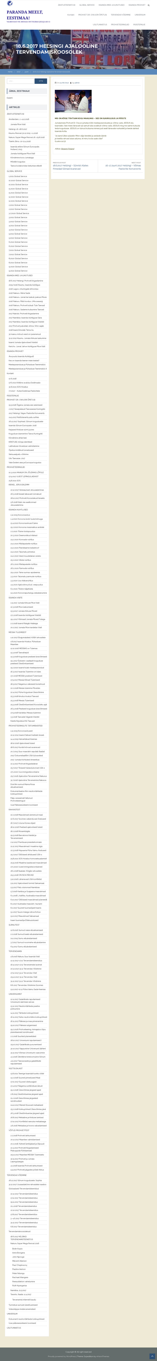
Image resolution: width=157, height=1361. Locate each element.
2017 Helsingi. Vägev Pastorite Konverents (26, 413)
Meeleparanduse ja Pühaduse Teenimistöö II (28, 369)
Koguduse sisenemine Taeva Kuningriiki (26, 434)
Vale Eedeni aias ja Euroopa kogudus (25, 462)
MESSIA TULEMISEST (17, 632)
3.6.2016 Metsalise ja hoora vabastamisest (29, 1126)
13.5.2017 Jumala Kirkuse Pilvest (24, 611)
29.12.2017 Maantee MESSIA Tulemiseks (27, 1155)
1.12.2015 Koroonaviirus (20, 515)
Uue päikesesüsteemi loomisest (22, 1323)
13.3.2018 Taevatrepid (20, 653)
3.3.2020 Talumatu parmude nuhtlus (26, 576)
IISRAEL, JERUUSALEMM (19, 485)
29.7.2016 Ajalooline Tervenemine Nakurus (29, 776)
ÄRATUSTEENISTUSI (66, 5)
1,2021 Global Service (18, 176)
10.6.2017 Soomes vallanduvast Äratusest (28, 819)
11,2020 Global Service (18, 189)
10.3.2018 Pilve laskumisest (22, 607)
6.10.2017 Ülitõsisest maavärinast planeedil (29, 900)
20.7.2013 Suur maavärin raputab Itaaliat (28, 751)
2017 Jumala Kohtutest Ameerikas (25, 760)
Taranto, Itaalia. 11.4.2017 (21, 1294)
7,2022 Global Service (18, 254)
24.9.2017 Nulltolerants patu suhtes (24, 417)
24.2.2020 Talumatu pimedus (23, 552)
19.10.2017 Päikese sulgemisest (24, 1025)
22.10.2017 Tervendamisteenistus (24, 1210)
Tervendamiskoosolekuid (19, 1231)
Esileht (10, 98)
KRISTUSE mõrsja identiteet (20, 442)
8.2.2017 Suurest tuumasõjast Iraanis (26, 908)
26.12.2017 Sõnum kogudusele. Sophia (25, 1180)
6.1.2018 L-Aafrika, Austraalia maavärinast (28, 896)
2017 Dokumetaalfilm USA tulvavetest (27, 755)
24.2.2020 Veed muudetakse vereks (26, 556)
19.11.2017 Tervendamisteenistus (24, 1202)
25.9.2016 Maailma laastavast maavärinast (29, 863)
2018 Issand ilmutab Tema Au (21, 330)
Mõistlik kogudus (18, 162)
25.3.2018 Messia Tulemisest (22, 700)
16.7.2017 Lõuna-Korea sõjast (23, 823)
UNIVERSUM (140, 15)
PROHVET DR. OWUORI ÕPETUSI (92, 15)
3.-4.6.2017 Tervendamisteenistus (25, 1218)
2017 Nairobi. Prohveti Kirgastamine (24, 314)
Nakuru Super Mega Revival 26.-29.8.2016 (27, 137)
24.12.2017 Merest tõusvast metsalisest (27, 1105)
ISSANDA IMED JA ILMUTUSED (111, 5)
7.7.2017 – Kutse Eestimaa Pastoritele (24, 391)
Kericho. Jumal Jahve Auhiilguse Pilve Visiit (27, 346)
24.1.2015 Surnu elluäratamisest (24, 938)
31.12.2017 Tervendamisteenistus (24, 1223)
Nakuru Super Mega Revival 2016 (25, 1243)
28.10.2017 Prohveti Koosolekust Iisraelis (28, 498)
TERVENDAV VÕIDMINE (121, 15)
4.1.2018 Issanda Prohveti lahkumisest (26, 1166)
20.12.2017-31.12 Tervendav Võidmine (26, 969)
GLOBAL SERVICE (87, 5)
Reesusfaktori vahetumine (23, 1281)
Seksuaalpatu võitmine (18, 454)
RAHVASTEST (14, 810)
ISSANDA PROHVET (137, 5)
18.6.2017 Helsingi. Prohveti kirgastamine (26, 281)
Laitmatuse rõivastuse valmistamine (24, 446)
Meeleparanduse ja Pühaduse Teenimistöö (27, 365)
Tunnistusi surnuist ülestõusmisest (23, 1305)
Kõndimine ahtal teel (18, 438)
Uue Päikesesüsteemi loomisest (24, 805)
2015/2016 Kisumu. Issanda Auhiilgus (24, 285)
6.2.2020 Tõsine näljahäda (22, 589)
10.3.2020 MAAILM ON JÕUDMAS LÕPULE (26, 472)
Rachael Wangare (20, 1277)
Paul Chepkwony (19, 1265)
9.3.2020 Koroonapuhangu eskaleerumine (29, 593)
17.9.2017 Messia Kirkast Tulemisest (25, 680)
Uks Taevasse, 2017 (17, 458)
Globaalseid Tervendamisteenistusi (24, 1189)
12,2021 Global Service (18, 201)
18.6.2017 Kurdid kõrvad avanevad (25, 747)
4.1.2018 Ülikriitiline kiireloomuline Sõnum (28, 1057)
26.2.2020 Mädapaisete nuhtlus (24, 564)
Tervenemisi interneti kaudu (24, 1300)
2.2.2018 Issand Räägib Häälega (24, 623)
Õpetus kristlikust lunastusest (21, 450)
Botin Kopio (17, 1249)
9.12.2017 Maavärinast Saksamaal (25, 916)
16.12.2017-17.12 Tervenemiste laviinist (26, 965)
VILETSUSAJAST (16, 1068)
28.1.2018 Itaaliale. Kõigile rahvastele (26, 871)
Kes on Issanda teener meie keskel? (24, 360)
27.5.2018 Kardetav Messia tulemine (26, 713)
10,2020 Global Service (18, 180)
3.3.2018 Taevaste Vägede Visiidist (25, 717)
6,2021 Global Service (18, 242)
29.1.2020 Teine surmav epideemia (25, 572)
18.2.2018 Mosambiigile (20, 831)
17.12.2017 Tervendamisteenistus (24, 1198)
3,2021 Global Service (18, 217)
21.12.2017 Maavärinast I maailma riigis (26, 846)
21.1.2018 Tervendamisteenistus (24, 1206)
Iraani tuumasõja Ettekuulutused (24, 920)
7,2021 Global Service (18, 250)
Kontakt (70, 15)
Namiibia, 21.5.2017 (18, 1290)
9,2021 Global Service (18, 271)
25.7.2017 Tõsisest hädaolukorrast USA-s (28, 768)
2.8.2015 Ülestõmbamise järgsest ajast (27, 1094)
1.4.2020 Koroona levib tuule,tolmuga (27, 519)
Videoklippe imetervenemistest (22, 1309)
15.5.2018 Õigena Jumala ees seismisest (25, 405)
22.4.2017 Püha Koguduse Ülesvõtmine (27, 692)
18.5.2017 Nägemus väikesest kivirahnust (28, 684)
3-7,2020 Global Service (19, 213)
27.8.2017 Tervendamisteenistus (24, 1214)
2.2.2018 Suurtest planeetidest (23, 1036)
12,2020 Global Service (18, 197)
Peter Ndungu (18, 1273)
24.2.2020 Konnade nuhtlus (22, 540)
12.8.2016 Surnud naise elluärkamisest (27, 930)
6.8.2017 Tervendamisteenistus (24, 1227)
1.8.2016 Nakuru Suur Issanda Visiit (25, 956)
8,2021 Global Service (18, 263)
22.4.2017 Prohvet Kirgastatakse (24, 764)
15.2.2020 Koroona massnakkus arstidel (27, 527)
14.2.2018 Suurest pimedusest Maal (25, 1078)
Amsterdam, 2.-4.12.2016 (19, 119)
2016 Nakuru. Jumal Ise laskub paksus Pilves (28, 297)
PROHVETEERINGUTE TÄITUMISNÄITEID (26, 726)
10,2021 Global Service (18, 184)
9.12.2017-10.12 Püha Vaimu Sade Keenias (28, 989)
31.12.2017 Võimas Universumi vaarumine (28, 1053)
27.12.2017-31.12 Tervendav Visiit (24, 973)
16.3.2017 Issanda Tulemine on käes (26, 672)
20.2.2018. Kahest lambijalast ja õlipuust (27, 1144)
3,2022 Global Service (18, 221)
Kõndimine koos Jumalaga (22, 158)
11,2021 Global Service (18, 193)
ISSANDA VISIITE (15, 598)
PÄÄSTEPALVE (139, 25)
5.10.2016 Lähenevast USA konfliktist (26, 879)
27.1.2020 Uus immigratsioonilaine (25, 772)
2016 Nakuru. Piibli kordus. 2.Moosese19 (26, 301)
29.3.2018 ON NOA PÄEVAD (22, 875)
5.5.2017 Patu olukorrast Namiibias (25, 887)
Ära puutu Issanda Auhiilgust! (21, 356)
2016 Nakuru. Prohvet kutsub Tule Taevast (27, 305)
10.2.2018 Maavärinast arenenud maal (27, 815)
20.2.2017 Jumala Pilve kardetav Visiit (26, 627)
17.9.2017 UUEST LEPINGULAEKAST (24, 476)
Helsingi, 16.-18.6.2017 (18, 129)
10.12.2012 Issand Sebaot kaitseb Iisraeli (27, 735)
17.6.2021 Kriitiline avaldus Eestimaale (24, 383)
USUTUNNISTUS (100, 25)
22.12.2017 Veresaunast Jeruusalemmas (27, 490)
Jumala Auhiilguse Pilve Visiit (23, 153)
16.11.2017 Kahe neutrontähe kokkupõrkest (29, 1017)
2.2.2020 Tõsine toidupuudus (23, 531)
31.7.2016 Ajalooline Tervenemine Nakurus (28, 780)
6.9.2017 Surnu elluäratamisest (24, 947)
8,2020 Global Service (18, 258)
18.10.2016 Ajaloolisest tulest (23, 743)
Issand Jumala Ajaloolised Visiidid (23, 342)
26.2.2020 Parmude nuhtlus (22, 568)
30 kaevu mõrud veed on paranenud (25, 334)
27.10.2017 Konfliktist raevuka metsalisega (28, 1121)
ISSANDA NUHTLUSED (18, 510)
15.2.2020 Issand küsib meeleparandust (27, 668)
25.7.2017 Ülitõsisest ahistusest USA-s (26, 854)
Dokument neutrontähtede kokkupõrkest (26, 1319)
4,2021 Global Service (18, 226)
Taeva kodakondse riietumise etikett (26, 166)
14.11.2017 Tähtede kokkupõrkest (24, 1013)
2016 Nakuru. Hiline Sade (19, 293)
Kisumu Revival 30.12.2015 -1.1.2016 (23, 133)
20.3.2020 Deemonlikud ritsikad (24, 535)
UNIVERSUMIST (15, 994)
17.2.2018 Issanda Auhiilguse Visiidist (26, 615)
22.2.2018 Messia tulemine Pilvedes (25, 688)
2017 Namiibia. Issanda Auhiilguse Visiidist (26, 322)
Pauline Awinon (19, 1269)
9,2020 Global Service (18, 267)
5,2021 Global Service (18, 234)
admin (77, 83)
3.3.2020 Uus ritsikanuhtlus (22, 581)
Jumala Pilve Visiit (18, 124)
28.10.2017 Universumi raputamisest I (26, 1040)
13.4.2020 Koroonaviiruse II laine (24, 523)
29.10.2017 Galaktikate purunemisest (26, 1044)
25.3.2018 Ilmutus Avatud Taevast (25, 696)
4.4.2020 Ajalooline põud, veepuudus (27, 585)
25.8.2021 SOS (14, 481)
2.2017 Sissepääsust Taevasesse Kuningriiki (27, 409)
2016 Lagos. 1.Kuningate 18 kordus (23, 289)
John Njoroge (18, 1257)
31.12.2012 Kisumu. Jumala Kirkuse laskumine (27, 338)
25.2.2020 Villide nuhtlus (21, 560)
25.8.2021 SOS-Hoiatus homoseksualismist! (29, 859)
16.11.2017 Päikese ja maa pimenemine (27, 1021)
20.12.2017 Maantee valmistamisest (25, 1140)
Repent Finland (67, 149)
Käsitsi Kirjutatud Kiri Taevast (23, 721)
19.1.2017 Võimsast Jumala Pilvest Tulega (28, 619)
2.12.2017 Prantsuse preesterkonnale (26, 842)
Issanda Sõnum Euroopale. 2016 (23, 425)
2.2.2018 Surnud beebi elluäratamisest (27, 934)
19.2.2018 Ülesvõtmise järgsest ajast (26, 1090)
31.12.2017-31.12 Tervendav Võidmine (26, 981)
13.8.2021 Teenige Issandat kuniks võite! (27, 1073)
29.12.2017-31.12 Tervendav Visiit (24, 977)
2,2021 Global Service (18, 205)
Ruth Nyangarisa (19, 1286)
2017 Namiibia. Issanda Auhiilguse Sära (25, 318)
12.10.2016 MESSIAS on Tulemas (24, 648)
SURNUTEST (14, 925)
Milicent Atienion (19, 1261)
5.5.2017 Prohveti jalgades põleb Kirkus (27, 1170)
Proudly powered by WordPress (62, 1356)
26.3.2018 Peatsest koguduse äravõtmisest (29, 709)
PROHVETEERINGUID (120, 25)
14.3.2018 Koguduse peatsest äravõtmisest (29, 657)
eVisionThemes (102, 1356)
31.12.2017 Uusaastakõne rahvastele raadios (27, 1184)
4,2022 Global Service (18, 230)
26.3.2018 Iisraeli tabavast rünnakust (26, 494)
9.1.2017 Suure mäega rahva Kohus (25, 912)
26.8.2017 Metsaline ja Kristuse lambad (27, 1117)
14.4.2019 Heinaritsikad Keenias (24, 739)
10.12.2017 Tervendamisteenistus (24, 1194)
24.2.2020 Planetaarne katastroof (25, 548)
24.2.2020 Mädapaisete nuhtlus (24, 544)
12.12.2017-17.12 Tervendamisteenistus (26, 961)
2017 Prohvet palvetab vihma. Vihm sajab (26, 326)
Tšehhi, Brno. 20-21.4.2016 (20, 141)
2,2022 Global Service (18, 209)
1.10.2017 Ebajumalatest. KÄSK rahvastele (28, 637)
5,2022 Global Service (18, 238)
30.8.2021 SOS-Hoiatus (18, 387)
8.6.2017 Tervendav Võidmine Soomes (27, 985)
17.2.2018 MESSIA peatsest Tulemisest (26, 676)
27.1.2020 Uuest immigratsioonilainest (26, 867)
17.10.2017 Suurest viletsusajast (23, 1082)
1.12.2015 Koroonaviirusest (22, 731)
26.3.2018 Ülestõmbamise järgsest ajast (27, 1113)
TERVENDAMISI (15, 951)
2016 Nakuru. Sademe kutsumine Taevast (26, 309)
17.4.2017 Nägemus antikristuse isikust (26, 1086)
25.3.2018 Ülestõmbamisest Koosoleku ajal (29, 704)
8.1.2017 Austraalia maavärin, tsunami (26, 904)
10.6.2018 (12, 379)
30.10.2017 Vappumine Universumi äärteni (28, 1048)
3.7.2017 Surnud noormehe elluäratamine (28, 942)
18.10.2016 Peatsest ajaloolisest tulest (26, 827)
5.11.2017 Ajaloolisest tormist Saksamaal (27, 883)
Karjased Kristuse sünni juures (21, 430)
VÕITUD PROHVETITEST (19, 1130)
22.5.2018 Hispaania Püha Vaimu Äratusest (28, 850)
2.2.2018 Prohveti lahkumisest (23, 1136)
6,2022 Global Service (18, 246)
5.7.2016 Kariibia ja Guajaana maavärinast (28, 891)
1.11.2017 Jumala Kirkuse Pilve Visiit (25, 603)
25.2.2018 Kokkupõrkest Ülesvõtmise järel (28, 1109)
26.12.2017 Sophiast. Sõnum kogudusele (26, 421)
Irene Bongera (18, 1253)
